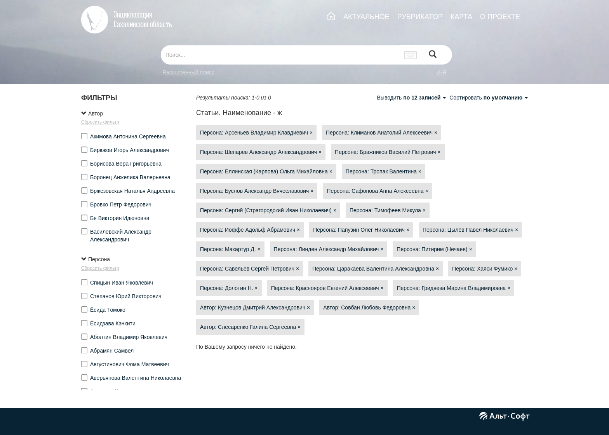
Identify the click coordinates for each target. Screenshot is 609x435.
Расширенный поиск (188, 72)
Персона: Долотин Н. (229, 288)
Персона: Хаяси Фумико (484, 269)
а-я (441, 72)
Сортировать (488, 97)
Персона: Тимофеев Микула (388, 210)
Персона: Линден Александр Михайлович (329, 249)
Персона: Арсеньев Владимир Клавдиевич (256, 132)
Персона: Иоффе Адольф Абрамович (250, 230)
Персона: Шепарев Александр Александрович (261, 152)
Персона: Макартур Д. (230, 249)
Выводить (412, 97)
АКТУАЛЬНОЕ (366, 17)
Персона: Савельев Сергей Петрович (249, 269)
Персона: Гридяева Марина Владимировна (454, 288)
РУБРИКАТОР (420, 17)
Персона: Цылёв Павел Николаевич (470, 230)
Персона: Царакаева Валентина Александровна (375, 269)
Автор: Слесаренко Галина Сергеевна (250, 327)
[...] (280, 55)
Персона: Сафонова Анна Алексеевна (377, 191)
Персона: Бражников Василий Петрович (388, 152)
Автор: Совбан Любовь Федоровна (369, 307)
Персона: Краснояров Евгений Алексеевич (327, 288)
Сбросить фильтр (100, 122)
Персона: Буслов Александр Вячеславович (256, 191)
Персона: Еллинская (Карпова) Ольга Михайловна (266, 171)
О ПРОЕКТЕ (500, 17)
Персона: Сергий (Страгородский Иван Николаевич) (268, 210)
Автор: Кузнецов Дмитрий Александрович (255, 307)
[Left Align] (432, 55)
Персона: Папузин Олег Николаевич (361, 230)
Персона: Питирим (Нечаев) (434, 249)
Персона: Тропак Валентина (383, 171)
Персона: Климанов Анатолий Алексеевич (381, 132)
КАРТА (461, 17)
